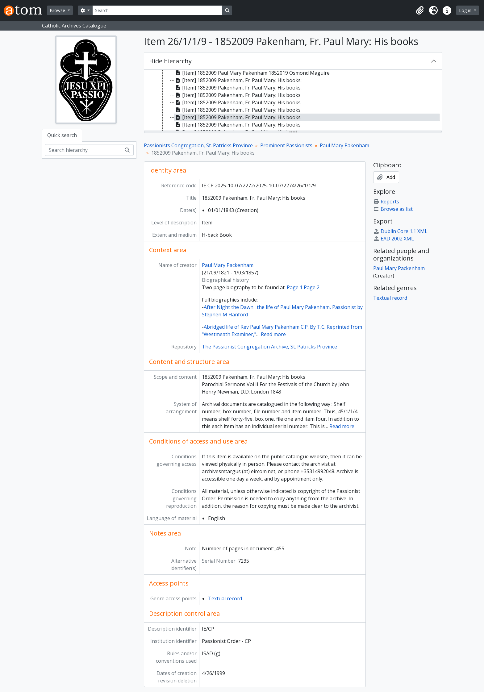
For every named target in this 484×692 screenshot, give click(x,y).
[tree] (293, 100)
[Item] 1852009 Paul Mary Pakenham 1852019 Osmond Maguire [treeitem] (252, 73)
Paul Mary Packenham (227, 265)
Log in (466, 10)
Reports (386, 201)
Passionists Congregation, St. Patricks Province (198, 145)
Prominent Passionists (286, 145)
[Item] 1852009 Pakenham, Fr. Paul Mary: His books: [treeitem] (238, 80)
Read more (273, 334)
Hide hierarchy (170, 61)
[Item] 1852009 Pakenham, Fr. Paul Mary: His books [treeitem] (237, 95)
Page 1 (294, 287)
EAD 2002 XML (393, 238)
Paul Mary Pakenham (344, 145)
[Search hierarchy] (83, 150)
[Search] (157, 10)
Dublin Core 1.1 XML (400, 231)
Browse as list (393, 209)
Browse (58, 10)
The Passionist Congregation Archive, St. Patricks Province (269, 346)
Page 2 (311, 287)
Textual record (225, 598)
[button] (420, 10)
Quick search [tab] (62, 135)
